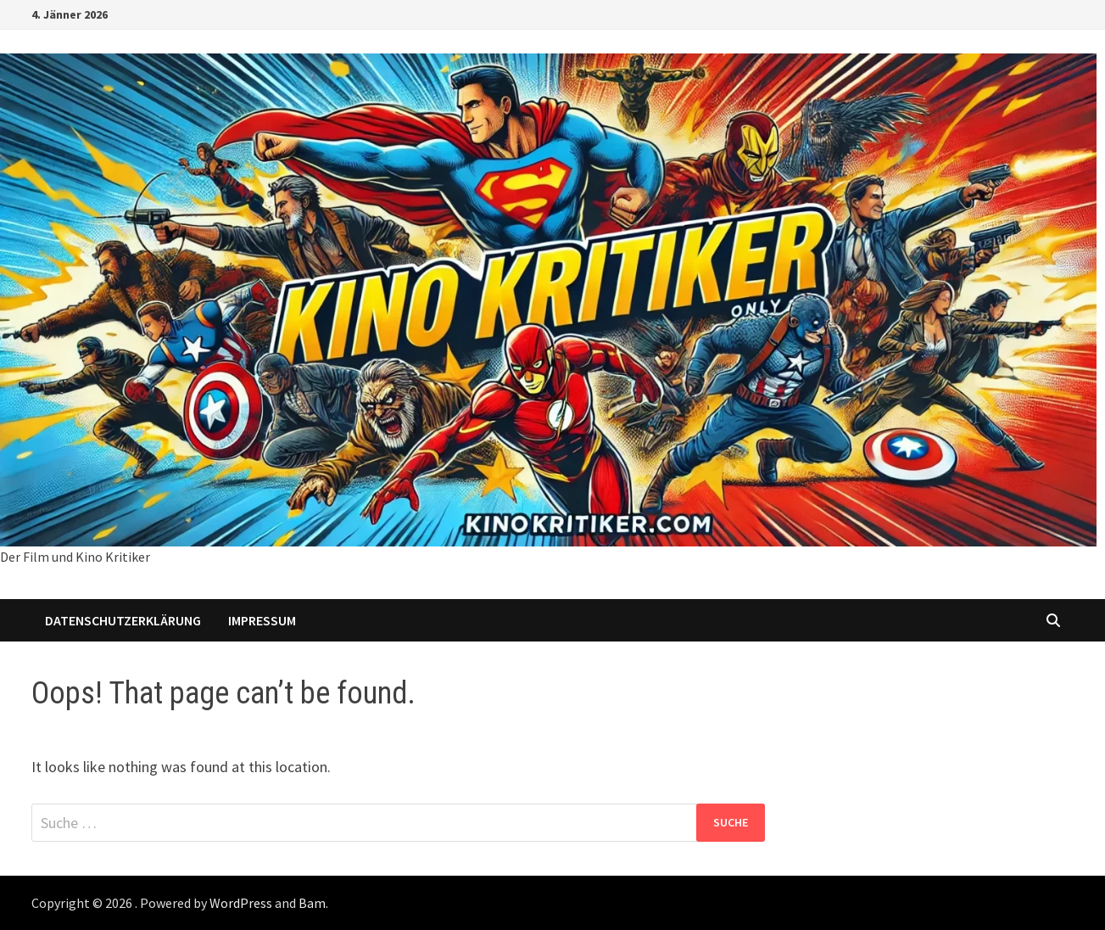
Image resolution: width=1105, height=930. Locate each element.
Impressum (262, 620)
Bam (312, 902)
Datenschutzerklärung (123, 620)
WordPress (240, 902)
